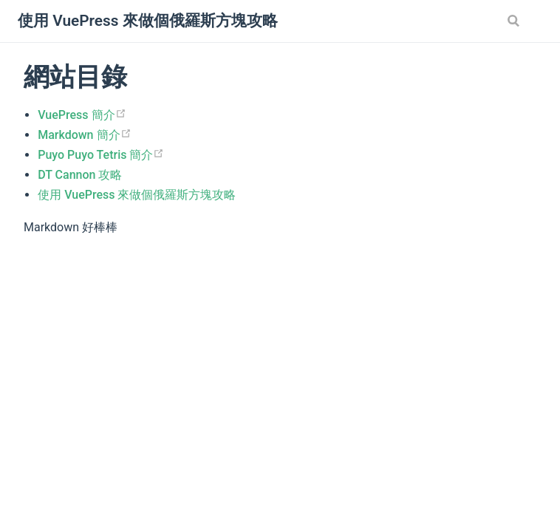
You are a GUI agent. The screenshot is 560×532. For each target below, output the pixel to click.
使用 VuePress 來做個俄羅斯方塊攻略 (137, 195)
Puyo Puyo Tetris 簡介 (101, 155)
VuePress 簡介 (82, 115)
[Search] (514, 20)
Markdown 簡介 (84, 135)
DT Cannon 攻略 (80, 175)
